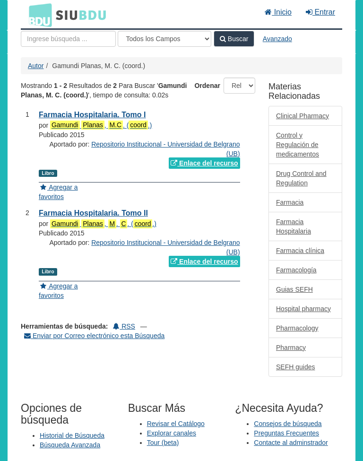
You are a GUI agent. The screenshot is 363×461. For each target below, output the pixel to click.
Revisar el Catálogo (176, 423)
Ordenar (207, 85)
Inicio (278, 12)
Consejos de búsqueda (287, 423)
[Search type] (164, 39)
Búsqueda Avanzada (70, 445)
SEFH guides (295, 367)
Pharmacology (297, 328)
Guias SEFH (294, 289)
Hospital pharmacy (303, 309)
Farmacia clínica (300, 250)
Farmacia (289, 202)
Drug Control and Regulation (301, 178)
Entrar (320, 12)
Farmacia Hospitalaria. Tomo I (92, 115)
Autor (35, 66)
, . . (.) (103, 223)
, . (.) (101, 125)
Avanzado (277, 39)
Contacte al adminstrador (291, 442)
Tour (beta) (163, 442)
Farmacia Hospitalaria (293, 226)
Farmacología (296, 270)
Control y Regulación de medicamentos (297, 144)
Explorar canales (171, 433)
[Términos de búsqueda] (68, 39)
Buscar (234, 39)
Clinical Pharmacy (302, 116)
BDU (38, 14)
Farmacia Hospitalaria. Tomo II (93, 213)
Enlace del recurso (204, 163)
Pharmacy (291, 347)
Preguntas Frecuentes (286, 433)
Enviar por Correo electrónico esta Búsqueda (94, 335)
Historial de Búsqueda (72, 435)
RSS (124, 326)
